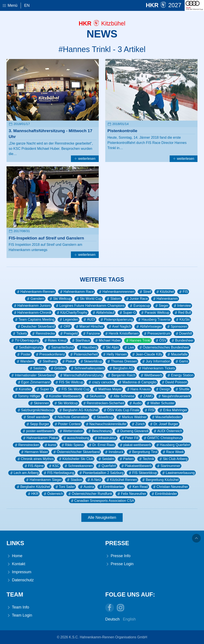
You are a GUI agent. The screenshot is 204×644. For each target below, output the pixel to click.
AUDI (89, 319)
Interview (182, 305)
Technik (146, 459)
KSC (53, 466)
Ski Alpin (110, 347)
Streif (145, 292)
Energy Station (180, 375)
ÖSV (160, 340)
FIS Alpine (34, 466)
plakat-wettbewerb (135, 445)
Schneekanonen (78, 466)
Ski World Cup (88, 299)
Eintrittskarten (111, 487)
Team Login (19, 615)
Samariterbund (60, 347)
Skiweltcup (102, 417)
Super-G (127, 312)
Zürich (138, 424)
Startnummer (168, 466)
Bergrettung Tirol (142, 452)
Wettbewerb (151, 375)
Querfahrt (106, 466)
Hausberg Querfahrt (173, 445)
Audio (135, 403)
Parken (126, 459)
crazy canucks (101, 382)
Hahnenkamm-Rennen (35, 292)
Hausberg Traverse (154, 319)
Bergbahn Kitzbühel (33, 487)
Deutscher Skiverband (36, 326)
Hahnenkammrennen (116, 292)
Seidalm (106, 459)
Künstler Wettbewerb (63, 396)
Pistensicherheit (83, 354)
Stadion (74, 480)
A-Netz (94, 480)
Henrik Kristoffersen (121, 333)
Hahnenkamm (165, 299)
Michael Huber (107, 340)
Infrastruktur (105, 438)
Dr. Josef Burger (163, 424)
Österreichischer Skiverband (76, 452)
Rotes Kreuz (55, 340)
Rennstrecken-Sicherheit (103, 403)
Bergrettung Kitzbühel (160, 480)
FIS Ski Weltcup (69, 382)
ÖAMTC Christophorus (162, 438)
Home (14, 556)
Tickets (19, 333)
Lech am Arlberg (24, 473)
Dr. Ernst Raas (101, 445)
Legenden (68, 319)
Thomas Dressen (122, 361)
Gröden (58, 368)
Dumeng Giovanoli (132, 431)
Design (162, 389)
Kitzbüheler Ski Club (75, 459)
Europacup (139, 305)
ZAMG (146, 396)
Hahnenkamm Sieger (43, 480)
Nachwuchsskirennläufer (106, 424)
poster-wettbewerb (38, 431)
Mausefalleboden (166, 417)
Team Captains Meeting (34, 319)
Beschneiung (99, 431)
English (129, 619)
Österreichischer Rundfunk (89, 494)
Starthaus (80, 340)
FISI (149, 410)
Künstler (22, 389)
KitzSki (182, 319)
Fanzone (91, 333)
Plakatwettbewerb (136, 466)
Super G (44, 389)
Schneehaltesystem (87, 368)
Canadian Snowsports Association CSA (102, 501)
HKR (32, 494)
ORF (65, 326)
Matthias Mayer (108, 389)
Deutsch (112, 619)
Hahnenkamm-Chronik (32, 312)
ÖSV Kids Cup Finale (121, 410)
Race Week (173, 452)
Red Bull (182, 312)
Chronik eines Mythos (35, 459)
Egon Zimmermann (33, 382)
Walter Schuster (160, 403)
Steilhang (47, 361)
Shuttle (182, 389)
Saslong (37, 368)
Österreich (53, 494)
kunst (50, 445)
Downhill (183, 333)
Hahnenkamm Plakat (40, 438)
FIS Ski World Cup (73, 389)
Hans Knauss (138, 389)
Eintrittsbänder (164, 494)
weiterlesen (84, 158)
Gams (181, 361)
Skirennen (39, 403)
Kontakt (16, 564)
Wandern (25, 361)
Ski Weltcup (60, 299)
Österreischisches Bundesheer (164, 347)
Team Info (18, 607)
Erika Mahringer (173, 410)
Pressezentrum (157, 333)
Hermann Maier (34, 452)
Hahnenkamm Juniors (32, 305)
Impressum (19, 572)
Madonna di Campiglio (137, 382)
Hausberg (87, 347)
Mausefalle (177, 354)
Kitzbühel (165, 292)
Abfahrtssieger (148, 326)
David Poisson (174, 382)
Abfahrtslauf (103, 312)
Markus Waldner (132, 417)
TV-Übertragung (24, 340)
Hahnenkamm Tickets (156, 368)
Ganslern (35, 299)
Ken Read (138, 487)
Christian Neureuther (170, 487)
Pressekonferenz (50, 354)
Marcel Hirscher (89, 326)
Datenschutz (20, 580)
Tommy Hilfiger (26, 396)
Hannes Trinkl (137, 340)
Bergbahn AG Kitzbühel (79, 410)
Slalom (113, 299)
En (27, 5)
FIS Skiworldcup (142, 473)
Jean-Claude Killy (146, 354)
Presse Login (119, 564)
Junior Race (136, 299)
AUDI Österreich (167, 431)
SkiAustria (95, 396)
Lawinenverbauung (178, 473)
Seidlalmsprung (29, 347)
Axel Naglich (119, 326)
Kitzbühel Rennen (121, 480)
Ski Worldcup (66, 403)
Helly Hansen (114, 354)
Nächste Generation (70, 417)
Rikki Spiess (72, 445)
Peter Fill (130, 438)
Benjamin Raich (121, 375)
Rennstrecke (43, 333)
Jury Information (155, 361)
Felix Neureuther (131, 494)
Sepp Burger (37, 424)
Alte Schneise (121, 396)
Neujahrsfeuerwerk (174, 396)
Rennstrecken (26, 445)
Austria (86, 487)
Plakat (68, 361)
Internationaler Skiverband (32, 375)
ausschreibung (76, 438)
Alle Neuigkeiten (102, 517)
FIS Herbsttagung (58, 473)
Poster (23, 354)
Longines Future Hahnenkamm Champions (90, 305)
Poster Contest (67, 424)
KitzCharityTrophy (71, 312)
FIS (183, 292)
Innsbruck (113, 452)
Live (129, 347)
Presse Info (117, 556)
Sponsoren (176, 326)
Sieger (161, 305)
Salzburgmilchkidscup (35, 410)
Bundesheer (182, 340)
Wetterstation (71, 431)
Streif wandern (36, 417)
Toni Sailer (65, 487)
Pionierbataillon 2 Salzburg (101, 473)
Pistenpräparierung (116, 319)
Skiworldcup (91, 361)
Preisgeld (68, 333)
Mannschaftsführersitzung (81, 375)
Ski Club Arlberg (173, 459)
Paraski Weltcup (154, 312)
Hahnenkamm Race (76, 292)
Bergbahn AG (121, 368)
